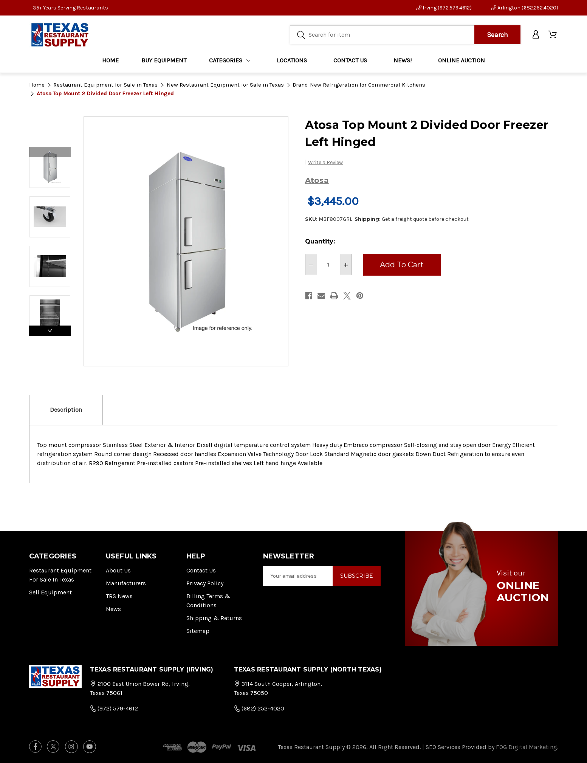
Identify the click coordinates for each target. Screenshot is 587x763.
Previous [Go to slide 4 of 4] (50, 152)
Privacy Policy (204, 583)
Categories (229, 60)
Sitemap (197, 630)
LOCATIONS (292, 60)
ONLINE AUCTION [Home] (461, 60)
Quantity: (320, 241)
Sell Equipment (50, 592)
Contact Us (201, 570)
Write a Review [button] (325, 162)
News (113, 609)
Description (66, 409)
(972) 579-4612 (114, 708)
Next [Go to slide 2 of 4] (50, 331)
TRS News (119, 596)
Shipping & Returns (214, 618)
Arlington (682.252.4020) (524, 8)
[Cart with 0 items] (553, 34)
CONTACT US (350, 60)
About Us (118, 570)
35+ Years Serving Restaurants (70, 8)
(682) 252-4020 (259, 708)
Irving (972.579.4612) (444, 8)
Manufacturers (126, 583)
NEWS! (402, 60)
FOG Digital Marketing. (527, 747)
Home (110, 60)
